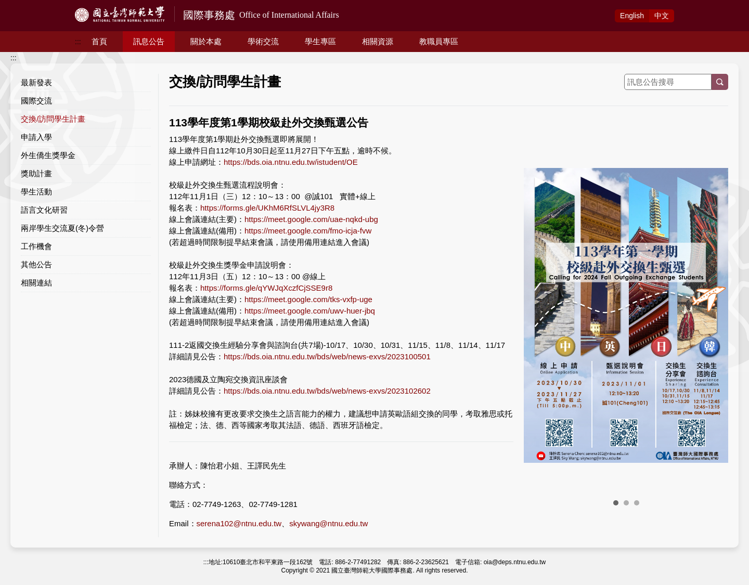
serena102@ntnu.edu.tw (239, 523)
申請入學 (36, 137)
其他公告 (36, 264)
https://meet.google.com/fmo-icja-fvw (307, 230)
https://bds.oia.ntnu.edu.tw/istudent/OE (291, 162)
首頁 (99, 41)
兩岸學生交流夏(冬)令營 (62, 228)
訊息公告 (148, 41)
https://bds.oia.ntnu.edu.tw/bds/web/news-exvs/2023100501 (327, 356)
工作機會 (36, 246)
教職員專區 (438, 41)
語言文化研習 (44, 209)
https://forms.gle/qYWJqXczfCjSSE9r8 (266, 287)
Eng (632, 15)
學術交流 (263, 41)
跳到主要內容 (22, 6)
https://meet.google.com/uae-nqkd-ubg (311, 219)
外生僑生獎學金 (48, 155)
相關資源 (377, 41)
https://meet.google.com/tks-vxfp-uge (308, 299)
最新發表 (36, 82)
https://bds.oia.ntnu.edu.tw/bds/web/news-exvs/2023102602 (327, 390)
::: (78, 41)
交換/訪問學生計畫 (53, 118)
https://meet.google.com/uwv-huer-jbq (309, 310)
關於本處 (206, 41)
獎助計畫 (36, 173)
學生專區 (320, 41)
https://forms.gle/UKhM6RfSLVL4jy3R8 (267, 207)
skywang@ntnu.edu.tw (328, 523)
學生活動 (36, 191)
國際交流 (36, 100)
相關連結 (36, 282)
